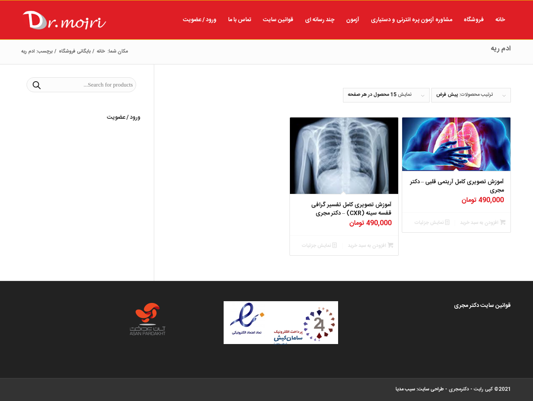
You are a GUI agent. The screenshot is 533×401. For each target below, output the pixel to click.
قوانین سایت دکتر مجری (482, 305)
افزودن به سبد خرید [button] (483, 223)
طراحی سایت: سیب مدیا (420, 389)
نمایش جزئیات (432, 223)
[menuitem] (500, 19)
